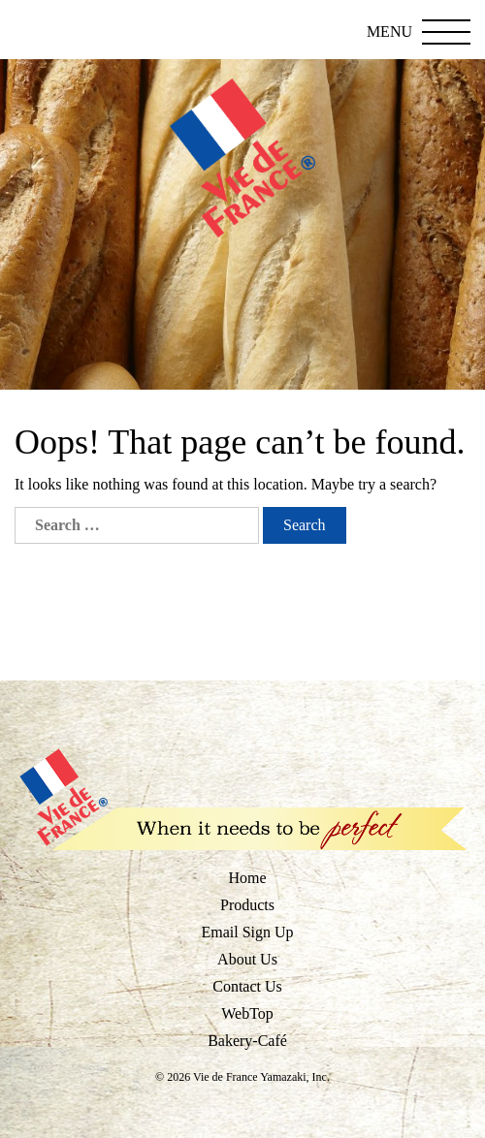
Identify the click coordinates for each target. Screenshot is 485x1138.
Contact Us (247, 986)
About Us (247, 959)
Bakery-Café (247, 1040)
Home (247, 877)
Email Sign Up (247, 932)
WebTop (247, 1013)
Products (247, 905)
